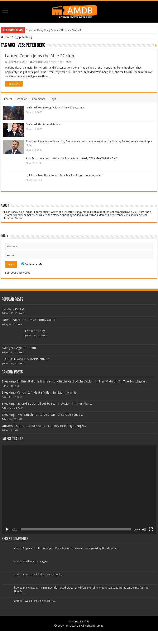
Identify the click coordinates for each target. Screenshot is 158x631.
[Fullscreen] (151, 529)
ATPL (86, 621)
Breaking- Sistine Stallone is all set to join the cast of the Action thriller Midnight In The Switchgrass (74, 381)
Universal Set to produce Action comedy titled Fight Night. (44, 426)
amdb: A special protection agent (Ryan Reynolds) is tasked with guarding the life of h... (66, 548)
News (61, 62)
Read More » (14, 83)
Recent (8, 99)
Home (6, 37)
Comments (38, 99)
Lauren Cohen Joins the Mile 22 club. (40, 55)
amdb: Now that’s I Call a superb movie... (38, 574)
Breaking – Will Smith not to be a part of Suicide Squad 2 (42, 415)
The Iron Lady (35, 331)
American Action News (44, 62)
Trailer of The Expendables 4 (43, 124)
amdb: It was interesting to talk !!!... (35, 600)
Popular (22, 99)
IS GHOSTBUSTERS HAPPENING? (25, 359)
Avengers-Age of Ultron (19, 348)
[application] (79, 489)
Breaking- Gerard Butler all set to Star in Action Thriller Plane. (47, 403)
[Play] (7, 529)
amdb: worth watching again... (32, 561)
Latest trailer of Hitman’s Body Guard (29, 320)
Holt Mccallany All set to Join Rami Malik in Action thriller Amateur (64, 175)
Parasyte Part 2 (13, 309)
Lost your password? (17, 272)
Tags (53, 99)
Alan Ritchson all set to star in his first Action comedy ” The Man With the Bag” (72, 158)
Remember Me (31, 264)
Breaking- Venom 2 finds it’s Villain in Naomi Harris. (39, 392)
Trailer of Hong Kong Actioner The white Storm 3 (53, 30)
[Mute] (144, 529)
